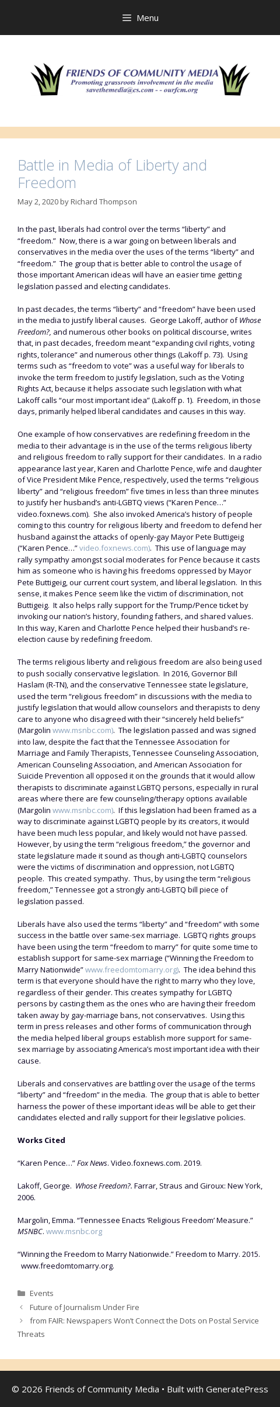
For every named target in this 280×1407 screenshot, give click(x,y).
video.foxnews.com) (114, 548)
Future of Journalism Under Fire (84, 1307)
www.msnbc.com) (82, 730)
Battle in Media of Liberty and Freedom (112, 173)
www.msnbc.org (74, 1231)
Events (42, 1293)
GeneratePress (237, 1389)
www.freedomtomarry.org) (131, 969)
